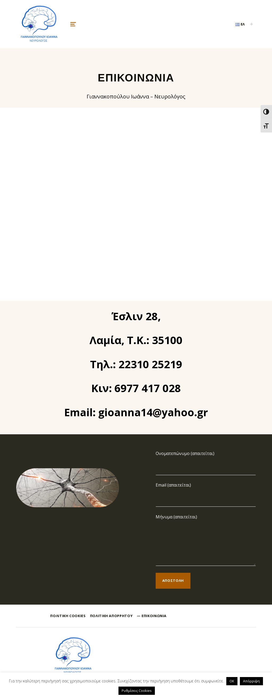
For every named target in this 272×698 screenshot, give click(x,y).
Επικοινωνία (154, 615)
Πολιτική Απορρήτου (111, 615)
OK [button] (232, 681)
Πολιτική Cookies (68, 615)
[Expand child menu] (251, 24)
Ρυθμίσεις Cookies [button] (137, 690)
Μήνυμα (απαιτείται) (176, 517)
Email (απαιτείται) (173, 485)
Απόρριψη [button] (251, 681)
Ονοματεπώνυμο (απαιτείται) (185, 453)
